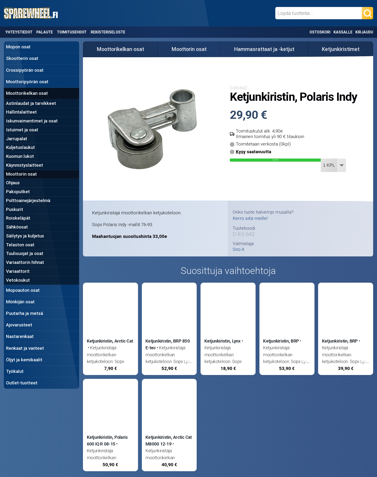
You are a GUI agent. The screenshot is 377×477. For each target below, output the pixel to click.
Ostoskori (319, 32)
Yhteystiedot (18, 32)
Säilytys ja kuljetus (25, 236)
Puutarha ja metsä (24, 313)
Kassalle (342, 32)
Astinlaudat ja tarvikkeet (31, 103)
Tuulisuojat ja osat (24, 253)
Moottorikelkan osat (27, 93)
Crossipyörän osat (25, 70)
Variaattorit (18, 271)
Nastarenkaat (20, 336)
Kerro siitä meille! (250, 218)
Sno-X (239, 249)
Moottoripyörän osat (27, 81)
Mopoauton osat (23, 290)
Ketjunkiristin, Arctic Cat (110, 341)
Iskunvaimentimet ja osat (32, 121)
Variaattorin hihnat (25, 262)
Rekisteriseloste (108, 32)
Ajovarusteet (19, 325)
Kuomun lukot (20, 156)
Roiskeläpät (18, 218)
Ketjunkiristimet (340, 49)
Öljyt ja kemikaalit (24, 360)
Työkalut (15, 371)
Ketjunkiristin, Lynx (222, 341)
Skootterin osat (22, 58)
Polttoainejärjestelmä (28, 200)
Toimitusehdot (72, 32)
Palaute (44, 32)
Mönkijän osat (20, 302)
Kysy (240, 151)
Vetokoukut (18, 280)
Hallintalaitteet (21, 112)
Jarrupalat (16, 138)
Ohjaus (13, 182)
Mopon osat (18, 47)
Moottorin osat (21, 174)
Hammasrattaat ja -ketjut (264, 49)
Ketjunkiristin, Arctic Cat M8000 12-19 (168, 441)
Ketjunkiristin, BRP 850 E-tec (167, 344)
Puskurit (14, 209)
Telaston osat (20, 245)
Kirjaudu (364, 32)
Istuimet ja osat (22, 130)
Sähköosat (17, 227)
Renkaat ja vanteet (25, 348)
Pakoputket (18, 191)
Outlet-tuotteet (22, 383)
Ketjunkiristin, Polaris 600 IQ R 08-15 (107, 441)
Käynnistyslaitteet (24, 165)
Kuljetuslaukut (20, 147)
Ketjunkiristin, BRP (281, 341)
